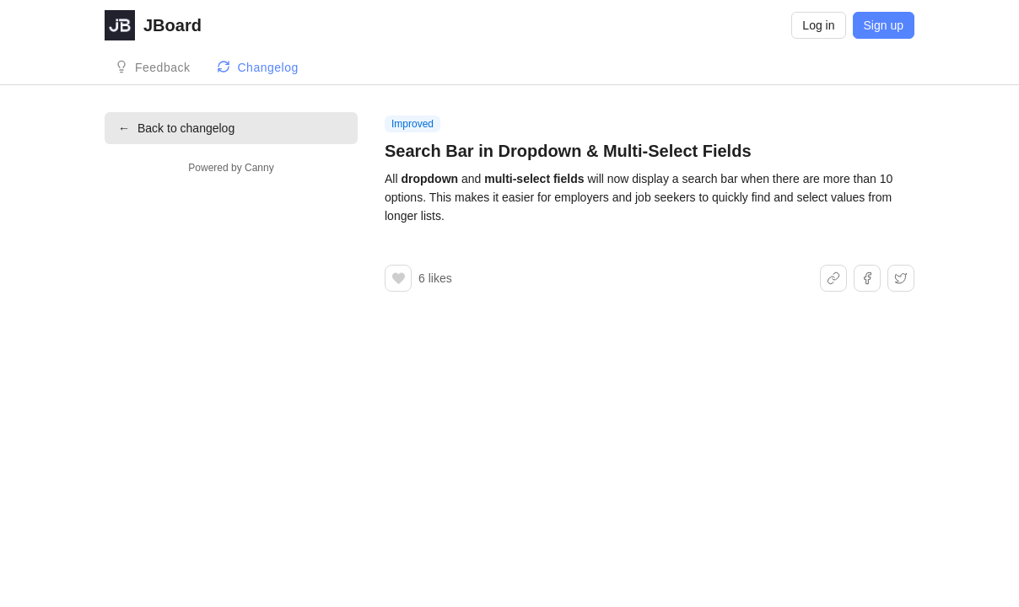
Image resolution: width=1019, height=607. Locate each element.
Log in (818, 25)
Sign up (883, 25)
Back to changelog (176, 128)
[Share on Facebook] (867, 278)
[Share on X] (900, 278)
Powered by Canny (230, 168)
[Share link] (833, 278)
